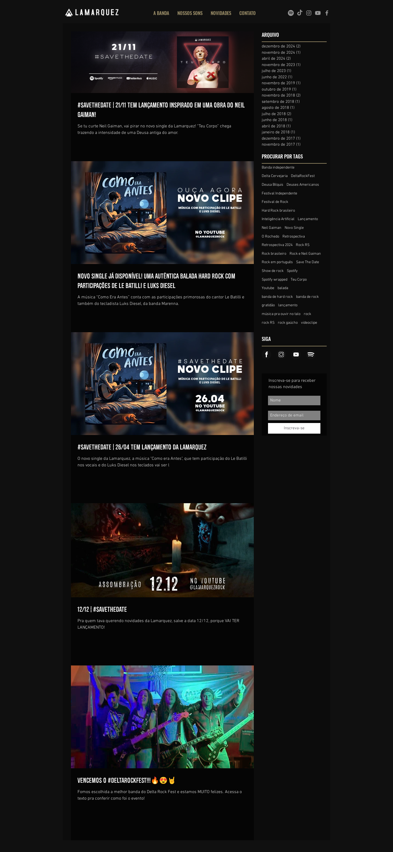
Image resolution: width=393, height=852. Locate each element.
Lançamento (308, 219)
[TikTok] (299, 13)
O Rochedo (270, 236)
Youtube (268, 288)
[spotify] (290, 13)
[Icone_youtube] (296, 354)
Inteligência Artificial (278, 219)
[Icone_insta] (281, 354)
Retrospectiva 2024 (277, 245)
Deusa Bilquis (272, 184)
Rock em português (277, 262)
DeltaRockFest (303, 176)
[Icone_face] (266, 354)
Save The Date (307, 262)
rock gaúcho (288, 322)
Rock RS (302, 245)
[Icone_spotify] (310, 354)
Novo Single (294, 228)
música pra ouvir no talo (281, 314)
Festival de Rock (275, 202)
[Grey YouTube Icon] (317, 13)
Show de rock (273, 271)
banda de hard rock (277, 297)
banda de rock (307, 297)
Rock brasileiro (274, 253)
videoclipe (309, 322)
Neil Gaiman (271, 228)
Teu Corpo (299, 279)
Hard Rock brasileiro (278, 210)
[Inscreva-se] (294, 428)
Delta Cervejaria (275, 176)
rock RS (268, 322)
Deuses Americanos (303, 184)
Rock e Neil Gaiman (305, 253)
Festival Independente (279, 193)
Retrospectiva (293, 236)
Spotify (292, 271)
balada (283, 288)
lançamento (287, 305)
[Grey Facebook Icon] (326, 13)
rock (307, 314)
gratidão (268, 305)
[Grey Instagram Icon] (308, 13)
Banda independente (278, 167)
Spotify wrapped (274, 279)
